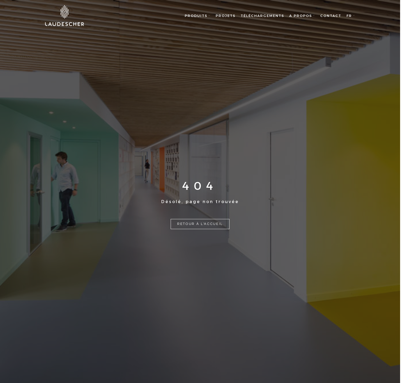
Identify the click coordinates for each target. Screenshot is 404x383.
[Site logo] (64, 15)
